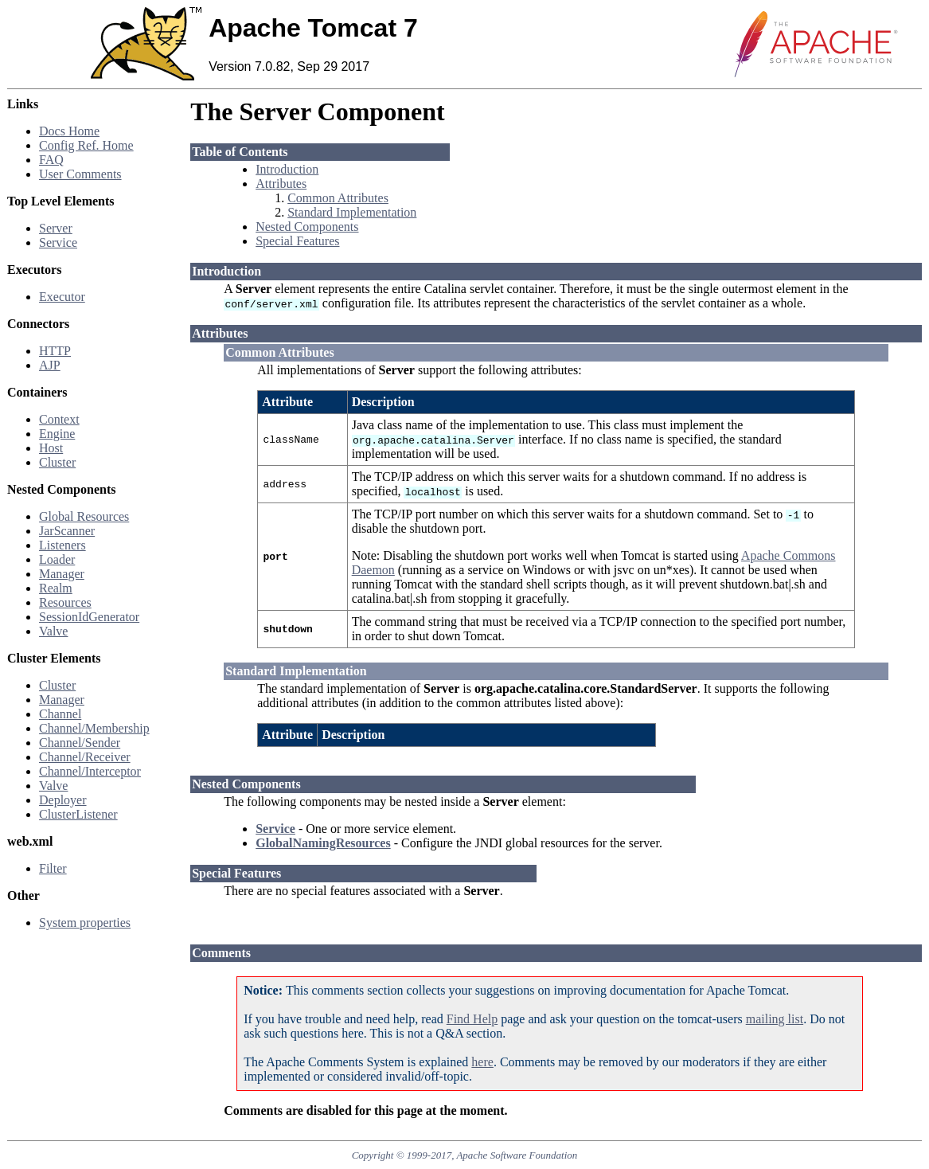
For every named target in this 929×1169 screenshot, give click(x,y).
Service (58, 242)
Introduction (287, 169)
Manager (61, 574)
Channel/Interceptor (90, 771)
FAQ (51, 159)
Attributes (281, 183)
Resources (65, 602)
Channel (60, 714)
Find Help (472, 1019)
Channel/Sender (79, 742)
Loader (57, 559)
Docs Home (69, 131)
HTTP (55, 351)
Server (55, 228)
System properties (85, 922)
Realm (55, 588)
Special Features (297, 241)
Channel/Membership (94, 728)
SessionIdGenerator (89, 617)
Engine (57, 433)
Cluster (57, 462)
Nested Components (307, 226)
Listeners (62, 545)
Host (51, 448)
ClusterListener (78, 814)
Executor (62, 296)
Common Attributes (337, 198)
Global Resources (84, 516)
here (482, 1062)
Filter (53, 868)
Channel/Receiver (85, 757)
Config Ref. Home (86, 145)
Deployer (63, 800)
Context (59, 419)
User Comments (80, 174)
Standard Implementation (351, 212)
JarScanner (67, 531)
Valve (53, 631)
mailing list (774, 1019)
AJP (50, 365)
